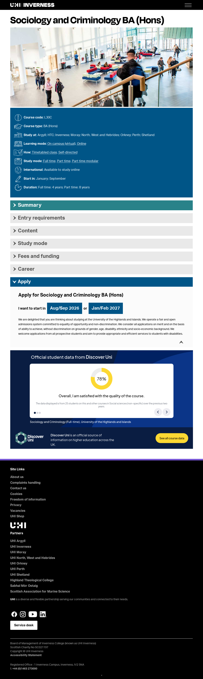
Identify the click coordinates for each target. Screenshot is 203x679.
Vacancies (17, 510)
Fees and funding (35, 256)
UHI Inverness (20, 546)
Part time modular (85, 161)
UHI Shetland (20, 574)
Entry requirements (38, 218)
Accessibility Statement (26, 655)
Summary (27, 205)
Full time (49, 161)
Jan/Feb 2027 (106, 308)
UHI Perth (17, 569)
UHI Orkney (18, 563)
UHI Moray (18, 552)
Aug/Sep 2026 (64, 308)
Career (23, 269)
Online (81, 143)
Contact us (18, 488)
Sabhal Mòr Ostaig (24, 585)
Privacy (15, 505)
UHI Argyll (17, 541)
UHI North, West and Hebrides (32, 558)
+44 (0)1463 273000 (24, 668)
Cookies (16, 494)
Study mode (29, 243)
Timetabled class (44, 152)
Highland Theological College (32, 580)
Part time (63, 161)
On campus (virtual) (61, 143)
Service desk (23, 625)
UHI (12, 599)
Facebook (14, 614)
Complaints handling (25, 482)
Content (25, 230)
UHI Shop (17, 516)
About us (17, 477)
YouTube (33, 614)
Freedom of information (28, 499)
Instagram (23, 614)
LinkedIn (43, 614)
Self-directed (68, 152)
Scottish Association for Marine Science (40, 591)
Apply (21, 282)
